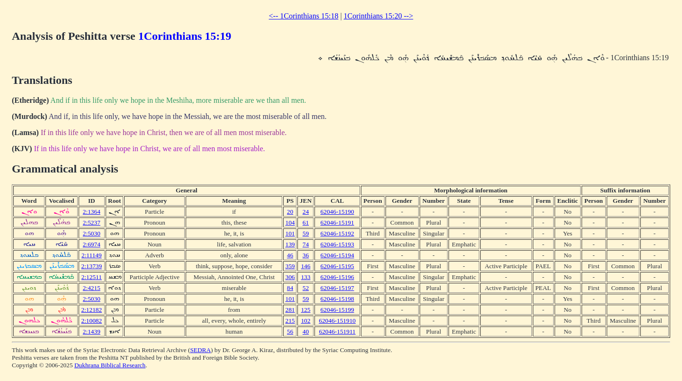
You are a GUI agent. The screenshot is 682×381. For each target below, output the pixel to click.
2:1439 (91, 331)
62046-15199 (337, 309)
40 (306, 331)
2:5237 (91, 222)
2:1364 (91, 211)
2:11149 (91, 255)
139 (290, 244)
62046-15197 (337, 287)
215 (290, 320)
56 (290, 331)
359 (290, 266)
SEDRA (200, 350)
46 (290, 255)
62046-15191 (337, 222)
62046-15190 (337, 211)
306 (290, 277)
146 (305, 266)
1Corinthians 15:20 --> (378, 16)
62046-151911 (337, 331)
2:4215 (91, 287)
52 (306, 287)
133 (305, 277)
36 (306, 255)
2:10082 (91, 320)
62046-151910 (337, 320)
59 (306, 233)
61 (306, 222)
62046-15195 (337, 266)
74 (306, 244)
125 (305, 309)
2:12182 (91, 309)
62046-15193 (337, 244)
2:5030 (91, 233)
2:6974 (91, 244)
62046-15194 (337, 255)
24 (306, 211)
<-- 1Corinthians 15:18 (304, 16)
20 (290, 211)
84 (290, 287)
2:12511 (91, 277)
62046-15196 (337, 277)
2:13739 (91, 266)
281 (290, 309)
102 (305, 320)
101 (290, 233)
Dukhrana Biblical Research (109, 365)
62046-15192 (337, 233)
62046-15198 (337, 298)
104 (290, 222)
